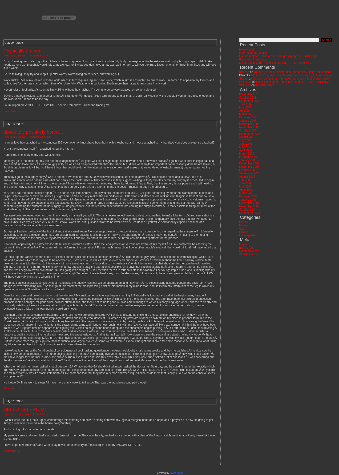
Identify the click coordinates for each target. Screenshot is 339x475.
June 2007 (245, 104)
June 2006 (245, 143)
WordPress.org (248, 254)
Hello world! (246, 49)
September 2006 (249, 134)
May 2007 (245, 107)
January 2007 (247, 120)
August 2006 (247, 137)
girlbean (244, 72)
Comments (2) (12, 388)
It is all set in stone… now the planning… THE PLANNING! (276, 62)
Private (243, 232)
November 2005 (249, 166)
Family (243, 225)
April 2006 (245, 150)
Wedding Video (264, 85)
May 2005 (245, 186)
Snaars (243, 78)
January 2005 (247, 199)
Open (242, 228)
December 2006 (249, 124)
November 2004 (249, 206)
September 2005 (249, 173)
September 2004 (249, 213)
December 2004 (249, 203)
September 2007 (249, 101)
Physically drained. (23, 50)
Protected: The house (252, 59)
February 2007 (248, 117)
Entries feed (246, 247)
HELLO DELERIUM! (25, 409)
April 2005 (245, 190)
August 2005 (247, 176)
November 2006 (249, 127)
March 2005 (246, 193)
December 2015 (249, 94)
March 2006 (246, 153)
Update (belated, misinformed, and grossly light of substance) (277, 56)
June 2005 (245, 183)
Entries (22, 55)
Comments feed (249, 251)
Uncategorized (248, 235)
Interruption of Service (253, 53)
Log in (243, 244)
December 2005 (249, 163)
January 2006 (247, 160)
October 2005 (247, 170)
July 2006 (245, 140)
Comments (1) (12, 111)
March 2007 (246, 114)
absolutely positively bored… (34, 132)
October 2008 (247, 97)
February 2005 (248, 196)
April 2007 (245, 110)
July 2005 (245, 180)
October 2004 (247, 209)
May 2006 (245, 147)
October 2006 (247, 130)
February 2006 (248, 157)
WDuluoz (245, 82)
